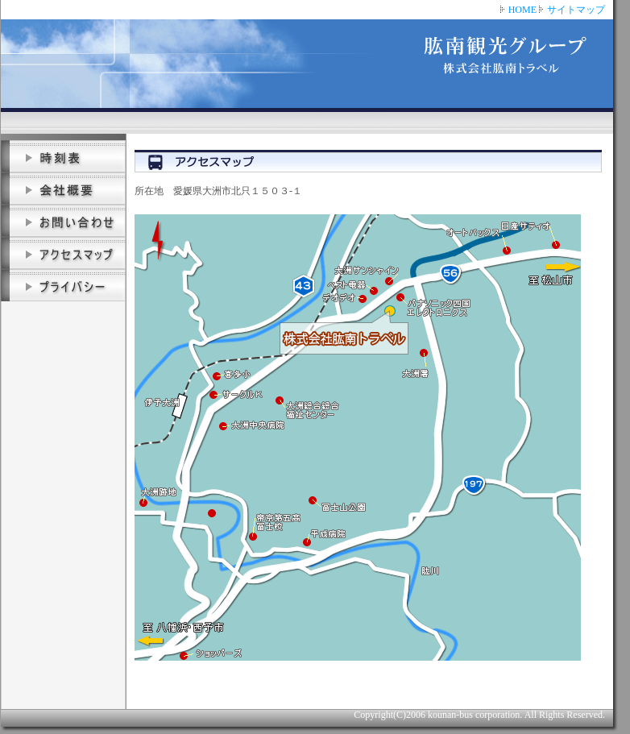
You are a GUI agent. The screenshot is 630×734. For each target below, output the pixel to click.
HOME (522, 9)
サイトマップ (576, 9)
